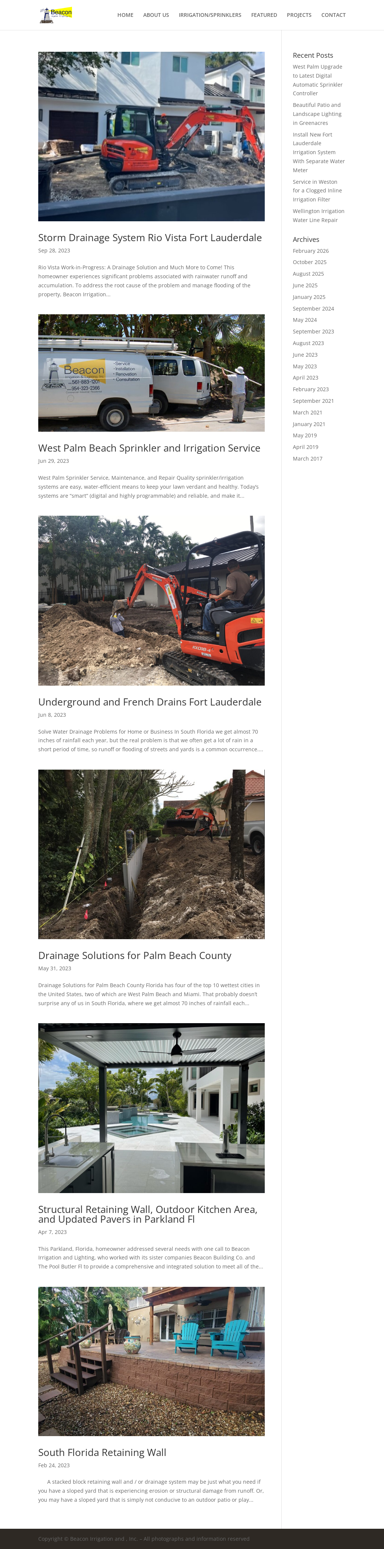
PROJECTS (299, 15)
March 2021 (307, 412)
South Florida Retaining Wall (102, 1452)
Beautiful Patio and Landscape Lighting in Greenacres (317, 113)
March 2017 (307, 458)
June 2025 (305, 285)
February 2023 (311, 389)
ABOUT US (156, 15)
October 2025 (310, 262)
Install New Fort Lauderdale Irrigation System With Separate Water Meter (319, 152)
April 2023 (305, 377)
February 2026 (311, 250)
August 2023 (308, 343)
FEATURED (264, 15)
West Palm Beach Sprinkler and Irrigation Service (149, 448)
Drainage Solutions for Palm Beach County (134, 955)
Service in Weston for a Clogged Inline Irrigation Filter (317, 190)
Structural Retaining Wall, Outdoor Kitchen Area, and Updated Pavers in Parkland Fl (148, 1214)
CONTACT (333, 15)
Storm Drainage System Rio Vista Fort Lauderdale (150, 237)
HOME (125, 15)
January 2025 (309, 296)
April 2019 (305, 446)
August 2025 (308, 273)
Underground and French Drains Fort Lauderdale (150, 701)
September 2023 (313, 331)
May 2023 (305, 366)
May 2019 (305, 435)
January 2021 (309, 424)
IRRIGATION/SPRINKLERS (210, 15)
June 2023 (305, 354)
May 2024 (305, 319)
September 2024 (313, 308)
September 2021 (313, 400)
